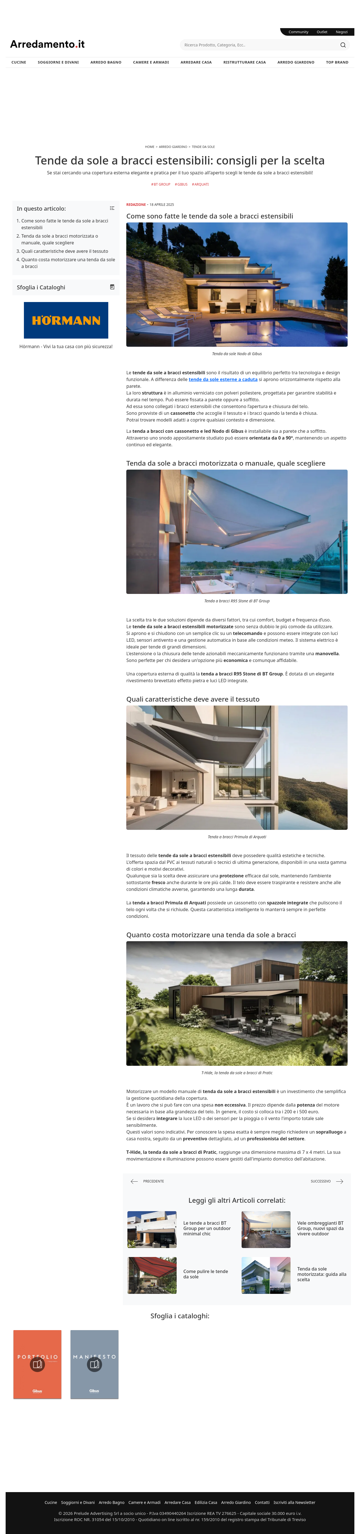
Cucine (19, 62)
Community (299, 31)
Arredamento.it (95, 44)
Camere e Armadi (151, 62)
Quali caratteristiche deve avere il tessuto (64, 251)
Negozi (342, 31)
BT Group (162, 184)
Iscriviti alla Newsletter (294, 1502)
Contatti (262, 1502)
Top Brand (337, 62)
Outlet (322, 31)
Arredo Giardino (296, 62)
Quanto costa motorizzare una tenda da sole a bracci (68, 262)
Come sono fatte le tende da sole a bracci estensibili (64, 224)
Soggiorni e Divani (58, 62)
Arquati (201, 184)
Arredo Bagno (106, 62)
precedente (147, 1181)
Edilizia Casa (206, 1502)
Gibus (182, 184)
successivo (327, 1181)
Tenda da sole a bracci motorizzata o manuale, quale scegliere (59, 239)
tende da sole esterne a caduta (223, 379)
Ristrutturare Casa (244, 62)
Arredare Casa (196, 62)
